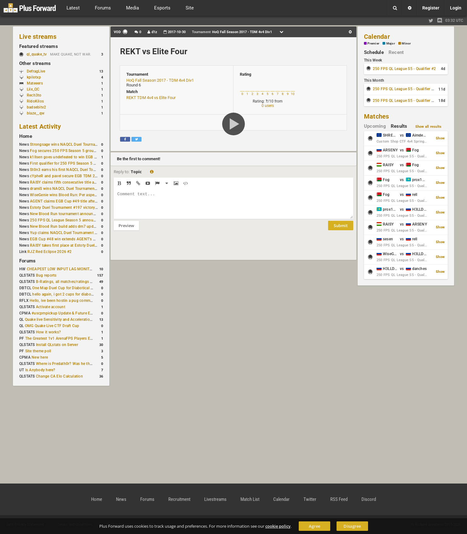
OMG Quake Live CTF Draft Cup (52, 326)
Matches (376, 116)
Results (399, 126)
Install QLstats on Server (57, 345)
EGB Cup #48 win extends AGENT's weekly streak (73, 239)
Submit (341, 230)
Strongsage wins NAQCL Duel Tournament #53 (71, 144)
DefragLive (36, 71)
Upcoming (375, 126)
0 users (268, 105)
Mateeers (35, 83)
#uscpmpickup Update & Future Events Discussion (76, 313)
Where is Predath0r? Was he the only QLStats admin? (82, 363)
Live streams (37, 36)
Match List (249, 499)
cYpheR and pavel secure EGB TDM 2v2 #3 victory (74, 176)
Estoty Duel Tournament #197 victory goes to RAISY (75, 207)
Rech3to (34, 95)
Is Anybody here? (40, 370)
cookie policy (278, 526)
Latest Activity (40, 126)
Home (25, 136)
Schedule (374, 52)
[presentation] (162, 249)
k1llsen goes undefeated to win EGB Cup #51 (69, 157)
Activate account (50, 307)
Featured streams (38, 46)
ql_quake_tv (36, 54)
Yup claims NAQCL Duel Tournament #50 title (69, 233)
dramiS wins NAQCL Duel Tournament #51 (67, 188)
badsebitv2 (36, 107)
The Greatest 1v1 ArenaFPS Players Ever (60, 338)
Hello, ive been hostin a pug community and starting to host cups (87, 300)
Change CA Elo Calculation (59, 376)
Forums (27, 261)
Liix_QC (33, 89)
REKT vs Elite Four (153, 51)
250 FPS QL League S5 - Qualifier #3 (404, 89)
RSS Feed (339, 499)
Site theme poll (38, 351)
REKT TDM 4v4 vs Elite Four (151, 97)
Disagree (352, 526)
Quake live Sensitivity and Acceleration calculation (68, 319)
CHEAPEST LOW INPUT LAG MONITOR (61, 269)
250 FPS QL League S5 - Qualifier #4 (404, 100)
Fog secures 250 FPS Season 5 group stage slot (72, 151)
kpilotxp (34, 77)
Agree (314, 526)
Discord (368, 499)
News (121, 499)
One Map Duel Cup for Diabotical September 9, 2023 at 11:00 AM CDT (93, 288)
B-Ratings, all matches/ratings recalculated (73, 281)
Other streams (35, 63)
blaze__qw (35, 113)
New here (40, 357)
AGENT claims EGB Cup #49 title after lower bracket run (78, 201)
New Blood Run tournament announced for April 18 (75, 214)
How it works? (48, 332)
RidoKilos (35, 101)
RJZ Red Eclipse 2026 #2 (49, 251)
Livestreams (215, 499)
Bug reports (46, 275)
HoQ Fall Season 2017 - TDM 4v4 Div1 (160, 80)
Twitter (309, 499)
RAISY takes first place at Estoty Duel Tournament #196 (78, 245)
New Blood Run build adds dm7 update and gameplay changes (85, 226)
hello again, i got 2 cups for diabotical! (65, 294)
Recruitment (179, 499)
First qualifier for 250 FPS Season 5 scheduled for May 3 (79, 163)
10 (293, 94)
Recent (396, 52)
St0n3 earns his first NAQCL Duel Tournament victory (76, 169)
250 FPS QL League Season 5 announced (66, 220)
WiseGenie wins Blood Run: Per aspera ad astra (71, 195)
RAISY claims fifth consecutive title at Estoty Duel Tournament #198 (89, 182)
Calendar (377, 36)
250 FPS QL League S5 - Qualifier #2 (404, 69)
